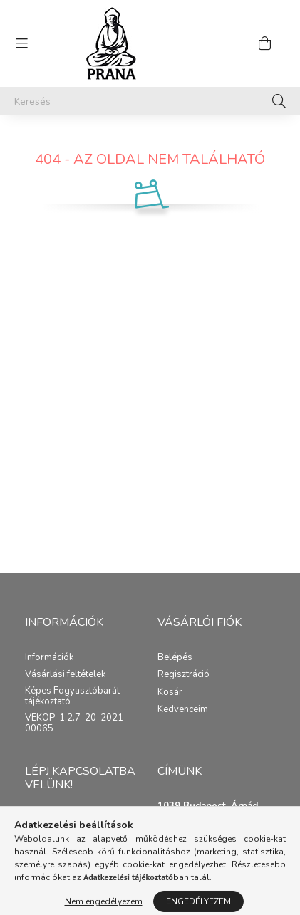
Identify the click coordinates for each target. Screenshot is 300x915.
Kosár (169, 693)
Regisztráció (183, 675)
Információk (49, 658)
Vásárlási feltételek (65, 675)
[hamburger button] (21, 43)
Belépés (174, 658)
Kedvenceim (182, 710)
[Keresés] (150, 101)
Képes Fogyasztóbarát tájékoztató (72, 697)
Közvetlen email (58, 820)
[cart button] (264, 43)
